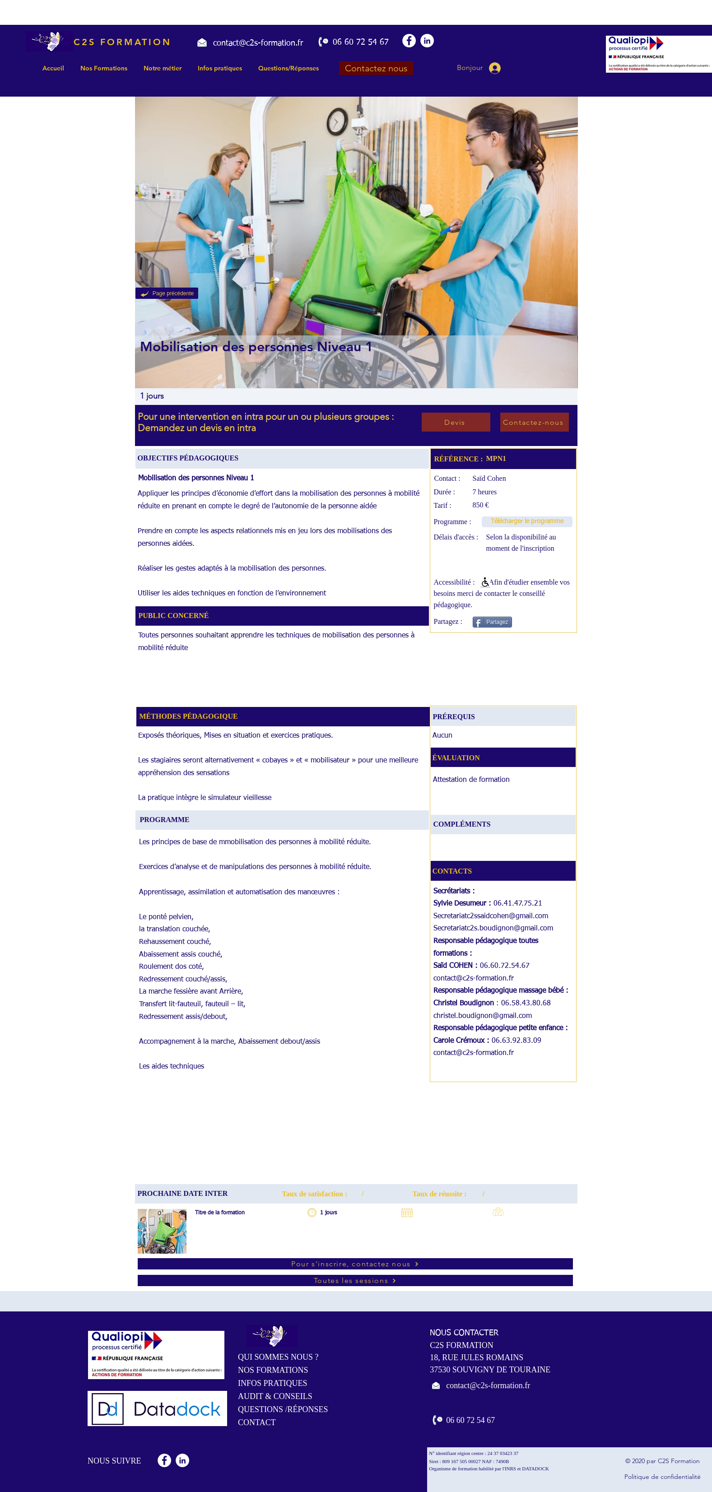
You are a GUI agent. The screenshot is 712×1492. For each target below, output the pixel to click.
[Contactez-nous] (534, 422)
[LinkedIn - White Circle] (427, 40)
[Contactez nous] (376, 68)
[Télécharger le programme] (527, 521)
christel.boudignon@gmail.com (482, 1016)
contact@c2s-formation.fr (473, 978)
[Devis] (456, 422)
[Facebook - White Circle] (409, 40)
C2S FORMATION (123, 42)
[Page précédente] (166, 293)
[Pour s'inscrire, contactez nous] (355, 1263)
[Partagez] (492, 622)
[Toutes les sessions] (355, 1280)
